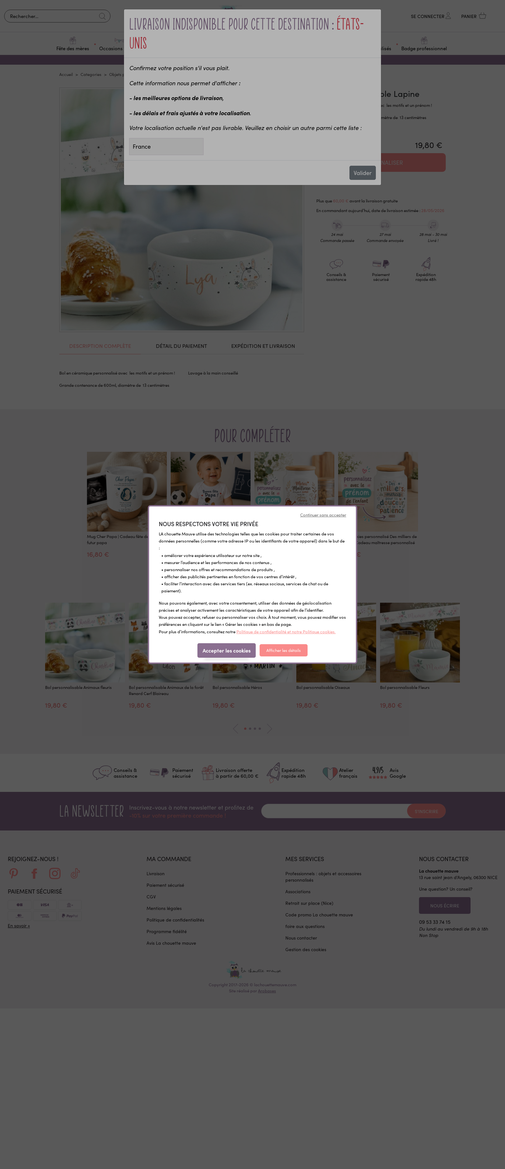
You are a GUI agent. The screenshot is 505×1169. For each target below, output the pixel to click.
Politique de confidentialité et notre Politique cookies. (286, 631)
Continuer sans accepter (323, 515)
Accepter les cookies (227, 650)
